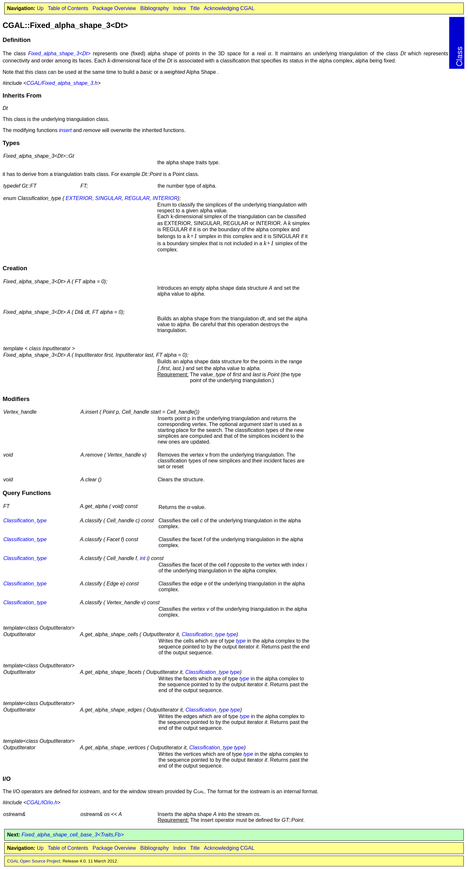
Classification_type (24, 520)
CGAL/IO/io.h (41, 802)
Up (40, 8)
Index (179, 8)
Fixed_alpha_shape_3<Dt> (59, 53)
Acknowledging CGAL (229, 8)
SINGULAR (108, 198)
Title (195, 8)
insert (65, 130)
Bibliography (154, 8)
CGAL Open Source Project (33, 861)
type (231, 634)
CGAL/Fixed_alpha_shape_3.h (62, 83)
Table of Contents (68, 8)
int (142, 558)
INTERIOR (165, 198)
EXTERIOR (79, 198)
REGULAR (137, 198)
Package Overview (114, 8)
